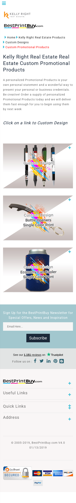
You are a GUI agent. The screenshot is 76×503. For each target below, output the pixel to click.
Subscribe (38, 338)
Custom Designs (16, 42)
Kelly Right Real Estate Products (40, 37)
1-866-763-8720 (50, 28)
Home (10, 37)
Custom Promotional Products (26, 47)
